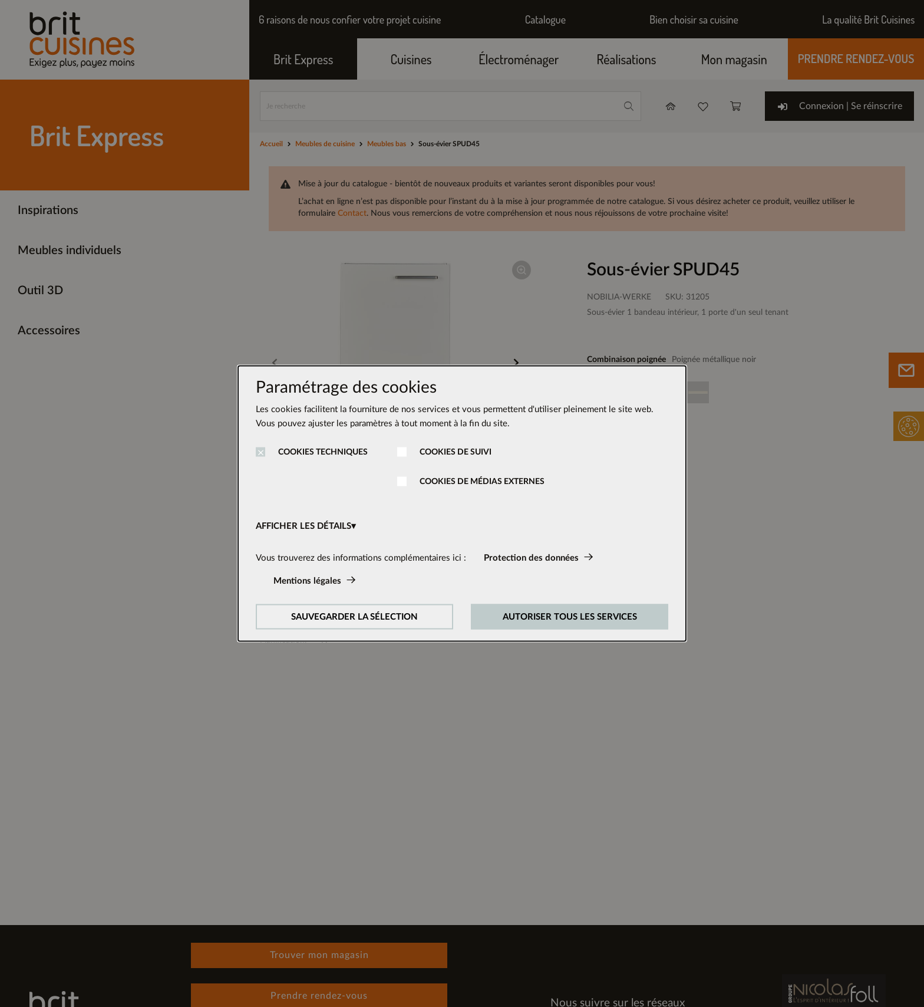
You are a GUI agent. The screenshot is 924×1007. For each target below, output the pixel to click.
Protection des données (531, 558)
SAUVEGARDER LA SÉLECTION (354, 617)
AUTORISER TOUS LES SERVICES (570, 617)
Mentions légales (307, 581)
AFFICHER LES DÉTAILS (303, 526)
